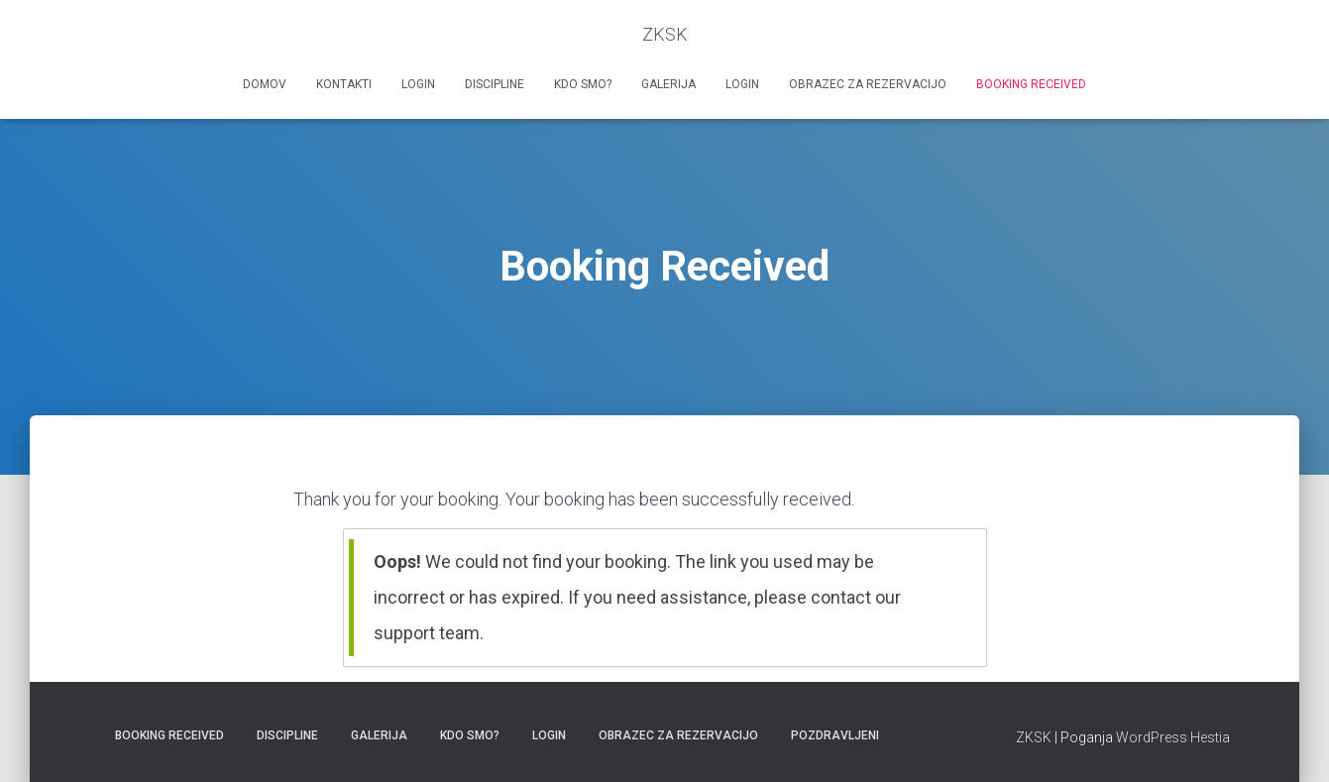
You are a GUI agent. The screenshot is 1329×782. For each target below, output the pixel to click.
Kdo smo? (582, 84)
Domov (264, 84)
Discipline (494, 84)
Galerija (668, 84)
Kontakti (344, 84)
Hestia (1210, 737)
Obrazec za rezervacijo (867, 84)
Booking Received (1031, 84)
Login (418, 84)
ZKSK (1034, 737)
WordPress (1151, 737)
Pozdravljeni (835, 735)
